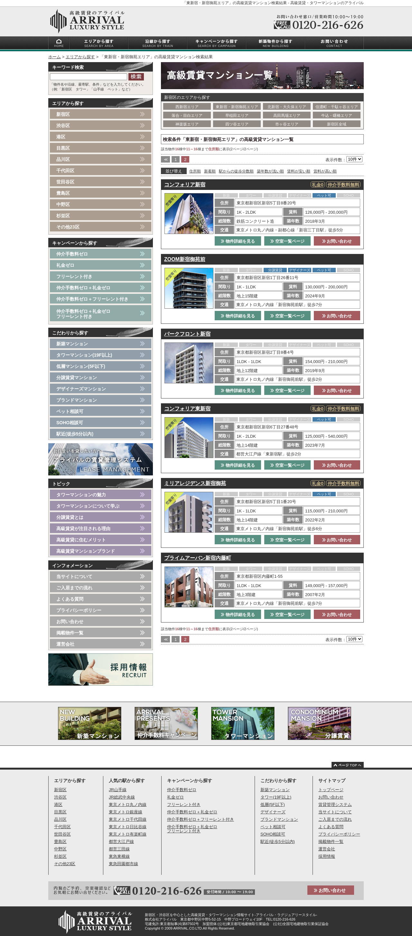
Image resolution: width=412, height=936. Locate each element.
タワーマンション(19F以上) (84, 355)
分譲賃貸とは (69, 517)
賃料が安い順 (298, 171)
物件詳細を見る (238, 241)
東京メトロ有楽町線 (127, 834)
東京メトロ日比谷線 (127, 826)
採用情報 (326, 856)
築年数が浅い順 (270, 171)
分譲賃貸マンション (76, 377)
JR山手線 (117, 789)
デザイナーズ (273, 812)
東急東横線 (119, 856)
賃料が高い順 (325, 171)
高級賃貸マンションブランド (85, 551)
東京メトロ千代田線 (127, 819)
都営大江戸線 (121, 841)
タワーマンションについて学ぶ (87, 506)
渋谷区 (63, 125)
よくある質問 (69, 599)
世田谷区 (65, 181)
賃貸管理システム (335, 804)
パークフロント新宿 (187, 334)
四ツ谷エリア (236, 124)
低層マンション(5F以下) (80, 366)
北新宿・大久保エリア (286, 107)
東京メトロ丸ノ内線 (127, 804)
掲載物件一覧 (69, 632)
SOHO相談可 (69, 422)
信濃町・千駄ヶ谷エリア (336, 107)
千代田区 (65, 170)
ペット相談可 (69, 411)
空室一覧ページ (287, 241)
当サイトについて (74, 576)
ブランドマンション (76, 400)
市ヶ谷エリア (286, 124)
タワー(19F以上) (275, 797)
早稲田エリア (236, 115)
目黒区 (63, 148)
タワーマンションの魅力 (81, 494)
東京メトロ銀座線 (125, 812)
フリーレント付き (74, 276)
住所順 (195, 171)
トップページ (330, 789)
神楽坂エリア (187, 124)
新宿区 (63, 114)
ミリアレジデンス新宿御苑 (195, 483)
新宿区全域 (336, 124)
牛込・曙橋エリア (336, 115)
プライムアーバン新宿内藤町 (197, 558)
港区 (60, 136)
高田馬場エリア (286, 115)
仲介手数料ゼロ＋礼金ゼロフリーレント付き (83, 314)
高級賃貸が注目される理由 (83, 528)
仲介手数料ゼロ (72, 254)
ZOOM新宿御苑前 (184, 259)
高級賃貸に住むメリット (81, 539)
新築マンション (72, 343)
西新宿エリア (187, 107)
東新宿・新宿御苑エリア (237, 107)
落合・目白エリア (187, 115)
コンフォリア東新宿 (187, 408)
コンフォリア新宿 (184, 184)
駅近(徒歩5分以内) (74, 433)
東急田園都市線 (123, 863)
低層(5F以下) (272, 804)
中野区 (63, 204)
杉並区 (63, 215)
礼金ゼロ (65, 265)
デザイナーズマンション (81, 388)
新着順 (210, 171)
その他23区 (68, 226)
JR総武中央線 (122, 797)
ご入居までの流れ (74, 587)
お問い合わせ (337, 241)
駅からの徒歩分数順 (236, 171)
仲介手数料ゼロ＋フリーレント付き (92, 299)
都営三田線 (119, 849)
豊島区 (63, 193)
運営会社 (65, 644)
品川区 (63, 159)
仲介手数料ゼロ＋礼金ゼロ (83, 287)
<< (165, 159)
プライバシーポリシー (78, 610)
